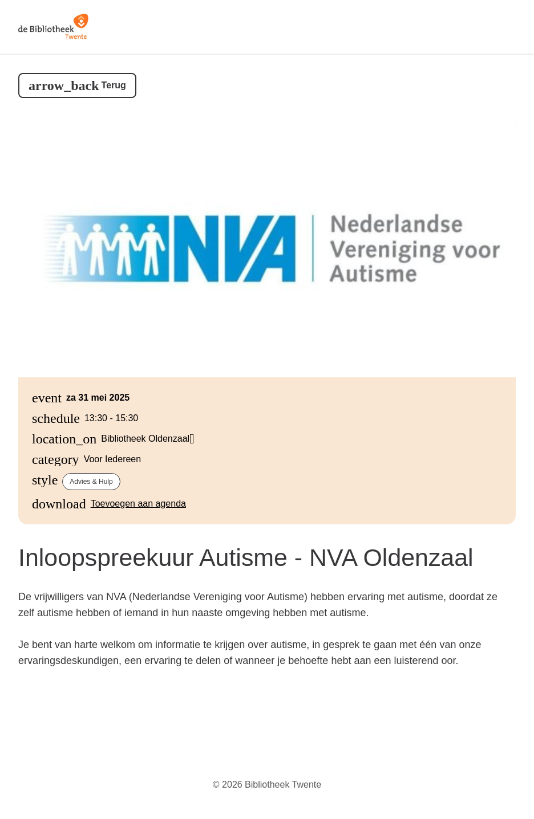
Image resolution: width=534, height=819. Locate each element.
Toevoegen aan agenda (138, 503)
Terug (114, 85)
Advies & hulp (91, 482)
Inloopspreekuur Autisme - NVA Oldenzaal (246, 557)
